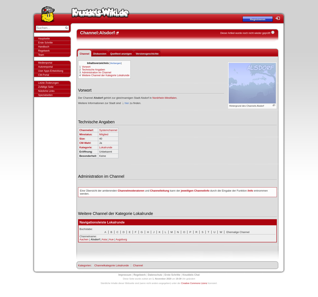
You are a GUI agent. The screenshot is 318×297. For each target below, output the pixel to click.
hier (127, 103)
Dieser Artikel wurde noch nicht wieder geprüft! (245, 33)
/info (250, 190)
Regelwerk (44, 50)
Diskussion (99, 53)
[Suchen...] (49, 28)
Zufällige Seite (46, 87)
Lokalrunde (105, 147)
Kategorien (84, 265)
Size (82, 138)
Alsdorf (95, 239)
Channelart (86, 130)
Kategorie (85, 147)
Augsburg (121, 239)
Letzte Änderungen (48, 82)
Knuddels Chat (191, 274)
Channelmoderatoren (131, 190)
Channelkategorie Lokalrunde (111, 265)
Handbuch (43, 46)
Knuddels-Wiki (100, 14)
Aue (111, 239)
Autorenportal (45, 66)
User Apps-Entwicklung (50, 70)
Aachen (84, 239)
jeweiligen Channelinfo (195, 190)
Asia (104, 239)
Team (41, 54)
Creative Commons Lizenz (194, 283)
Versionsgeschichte (147, 53)
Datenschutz (155, 274)
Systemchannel (108, 130)
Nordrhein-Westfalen (164, 97)
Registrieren (257, 19)
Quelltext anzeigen (121, 53)
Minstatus (85, 134)
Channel (84, 53)
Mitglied (103, 134)
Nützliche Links (46, 91)
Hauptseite (44, 38)
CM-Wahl (84, 142)
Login (279, 18)
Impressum (124, 274)
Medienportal (45, 62)
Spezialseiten (45, 95)
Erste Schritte (45, 42)
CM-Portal (43, 75)
